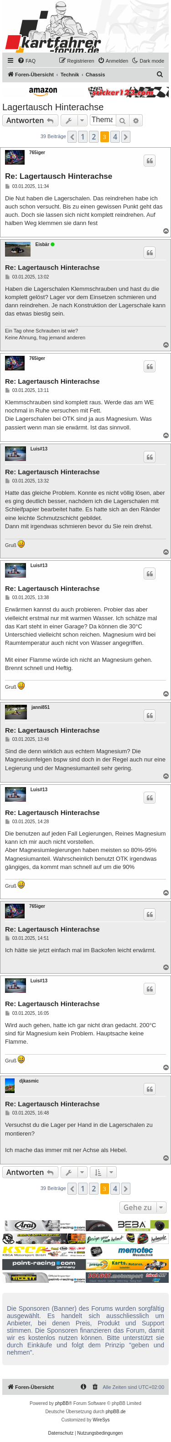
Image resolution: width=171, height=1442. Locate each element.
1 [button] (83, 137)
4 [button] (115, 137)
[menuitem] (26, 60)
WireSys (101, 1419)
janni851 (40, 707)
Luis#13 (39, 448)
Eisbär (42, 244)
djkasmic (29, 1080)
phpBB (62, 1403)
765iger (37, 152)
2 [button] (94, 137)
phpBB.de (116, 1411)
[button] (72, 137)
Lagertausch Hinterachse (53, 107)
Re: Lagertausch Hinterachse (58, 176)
